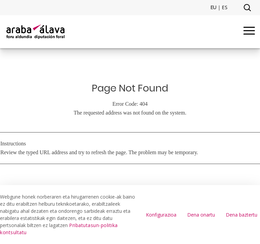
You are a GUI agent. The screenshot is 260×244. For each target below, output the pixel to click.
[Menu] (249, 32)
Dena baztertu (241, 214)
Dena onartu (201, 214)
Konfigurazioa (161, 214)
